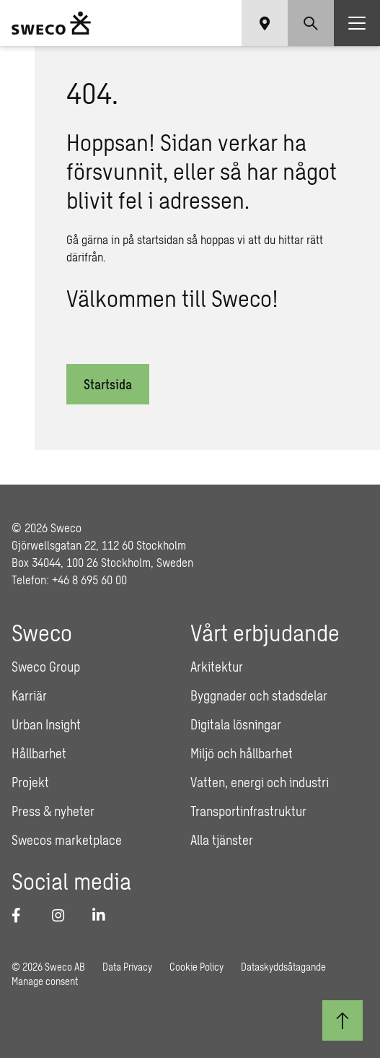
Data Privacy (127, 967)
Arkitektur (216, 667)
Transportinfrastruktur (248, 811)
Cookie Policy (196, 967)
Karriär (29, 695)
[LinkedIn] (103, 915)
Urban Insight (46, 724)
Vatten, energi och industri (259, 782)
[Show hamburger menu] (357, 23)
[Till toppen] (342, 1020)
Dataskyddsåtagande (283, 967)
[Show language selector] (265, 23)
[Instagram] (63, 915)
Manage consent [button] (45, 981)
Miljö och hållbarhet (241, 753)
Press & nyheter (53, 811)
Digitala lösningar (235, 724)
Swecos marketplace (67, 840)
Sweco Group (46, 667)
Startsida (108, 384)
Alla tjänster (221, 840)
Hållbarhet (39, 753)
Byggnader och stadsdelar (258, 695)
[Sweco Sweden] (51, 23)
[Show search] (311, 23)
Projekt (30, 782)
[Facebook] (23, 915)
